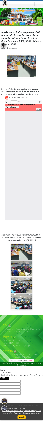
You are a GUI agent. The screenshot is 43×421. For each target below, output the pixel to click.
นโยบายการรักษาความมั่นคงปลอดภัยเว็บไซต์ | (28, 364)
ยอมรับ (21, 417)
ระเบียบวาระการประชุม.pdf (16, 98)
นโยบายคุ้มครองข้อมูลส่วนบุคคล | (11, 363)
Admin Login (24, 365)
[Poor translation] (6, 378)
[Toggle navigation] (37, 4)
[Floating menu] (3, 45)
